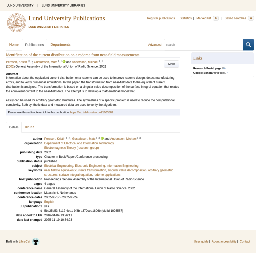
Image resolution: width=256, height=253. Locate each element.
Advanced (155, 44)
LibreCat (29, 242)
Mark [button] (171, 64)
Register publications (161, 18)
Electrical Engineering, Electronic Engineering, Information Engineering (91, 166)
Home (13, 44)
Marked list (207, 18)
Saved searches (239, 18)
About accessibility (224, 241)
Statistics (186, 18)
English (49, 202)
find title (208, 72)
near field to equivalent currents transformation (75, 170)
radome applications (107, 174)
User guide (201, 241)
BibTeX (29, 127)
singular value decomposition (127, 170)
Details (13, 127)
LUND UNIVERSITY (20, 5)
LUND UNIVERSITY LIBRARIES (63, 5)
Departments (60, 44)
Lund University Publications (66, 18)
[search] (203, 44)
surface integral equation (75, 174)
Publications (34, 45)
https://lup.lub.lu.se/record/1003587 (91, 112)
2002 (10, 66)
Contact (245, 241)
